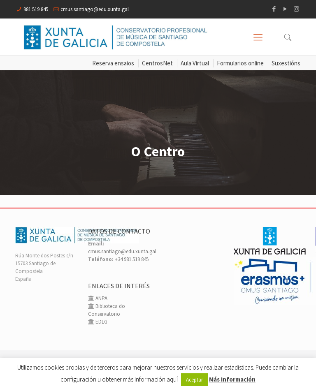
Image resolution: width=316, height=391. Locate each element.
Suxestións (286, 63)
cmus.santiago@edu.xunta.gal (94, 9)
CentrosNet (157, 63)
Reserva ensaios (113, 63)
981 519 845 (35, 9)
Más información (232, 379)
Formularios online (240, 63)
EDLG (100, 321)
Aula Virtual (195, 63)
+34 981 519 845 (132, 259)
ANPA (100, 298)
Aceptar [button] (194, 379)
